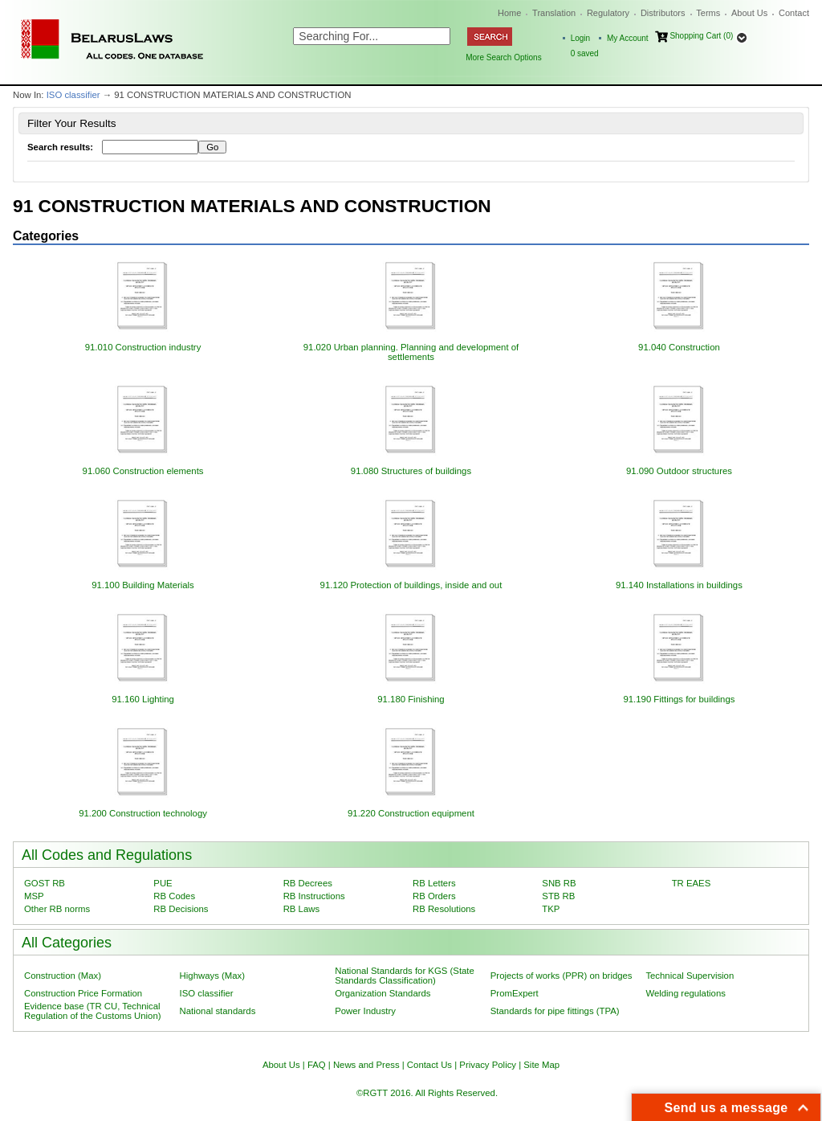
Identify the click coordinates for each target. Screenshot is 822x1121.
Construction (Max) (62, 975)
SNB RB (559, 883)
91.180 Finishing (410, 699)
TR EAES (691, 883)
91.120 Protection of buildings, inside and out (411, 585)
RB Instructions (314, 896)
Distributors (663, 13)
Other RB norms (57, 909)
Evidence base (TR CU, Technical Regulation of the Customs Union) (92, 1011)
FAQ (316, 1065)
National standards (218, 1011)
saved (585, 53)
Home (509, 13)
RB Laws (301, 909)
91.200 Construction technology (143, 813)
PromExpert (514, 993)
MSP (34, 896)
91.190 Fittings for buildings (679, 699)
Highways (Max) (212, 975)
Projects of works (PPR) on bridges (561, 975)
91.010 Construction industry (143, 347)
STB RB (558, 896)
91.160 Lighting (143, 699)
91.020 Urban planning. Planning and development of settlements (411, 352)
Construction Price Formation (83, 993)
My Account (628, 38)
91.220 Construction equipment (411, 813)
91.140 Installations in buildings (679, 585)
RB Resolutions (444, 909)
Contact (794, 13)
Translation (554, 13)
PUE (162, 883)
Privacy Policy (487, 1065)
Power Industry (365, 1011)
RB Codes (174, 896)
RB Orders (434, 896)
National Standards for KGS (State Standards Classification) (404, 975)
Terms (708, 13)
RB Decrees (307, 883)
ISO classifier (73, 95)
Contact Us (429, 1065)
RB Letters (434, 883)
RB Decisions (180, 909)
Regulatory (608, 13)
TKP (551, 909)
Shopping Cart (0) (701, 35)
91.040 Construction (679, 347)
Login (580, 38)
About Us (749, 13)
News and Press (366, 1065)
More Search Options (504, 57)
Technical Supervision (689, 975)
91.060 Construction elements (143, 471)
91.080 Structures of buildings (411, 471)
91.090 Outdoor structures (679, 471)
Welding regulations (685, 993)
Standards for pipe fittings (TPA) (555, 1011)
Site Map (541, 1065)
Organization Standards (382, 993)
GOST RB (44, 883)
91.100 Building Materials (143, 585)
